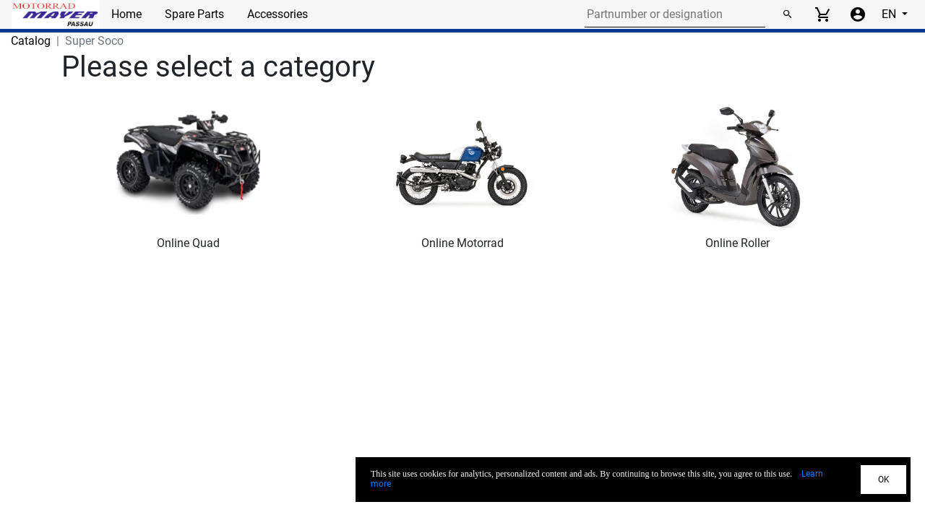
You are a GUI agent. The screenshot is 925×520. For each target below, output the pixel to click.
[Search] (787, 14)
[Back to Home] (56, 14)
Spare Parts (194, 14)
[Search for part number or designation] (675, 14)
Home (126, 14)
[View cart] (822, 14)
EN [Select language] (890, 14)
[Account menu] (858, 14)
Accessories (277, 14)
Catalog (31, 41)
